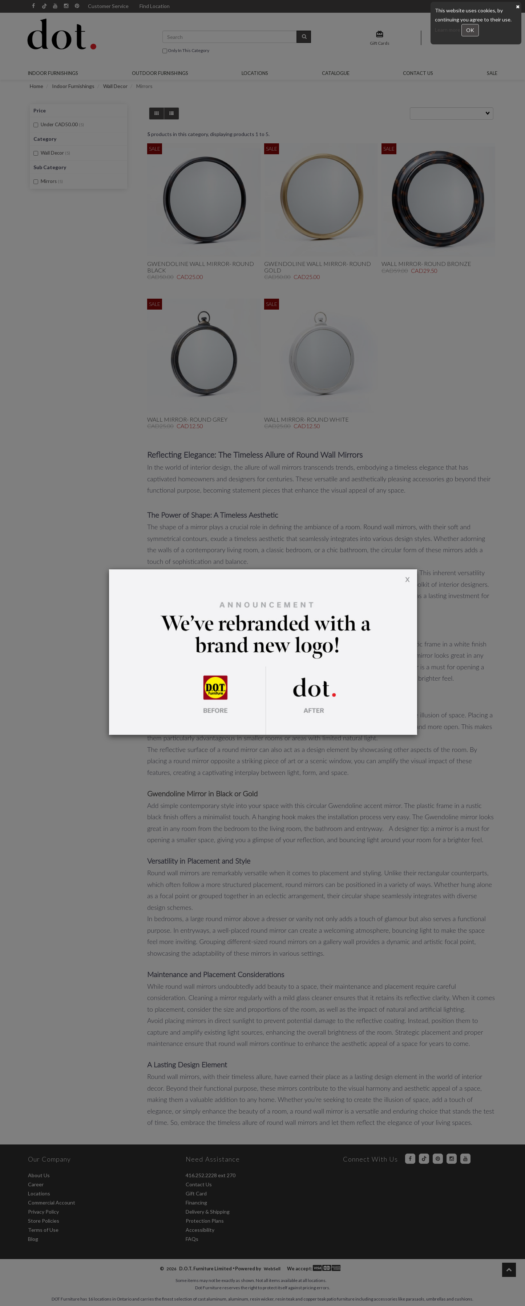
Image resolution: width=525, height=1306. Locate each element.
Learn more (448, 30)
